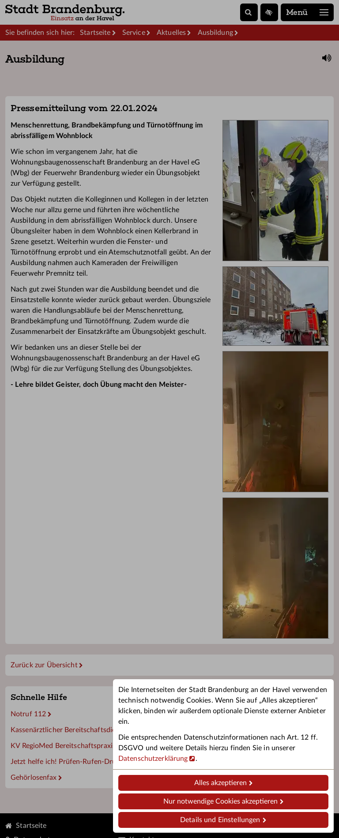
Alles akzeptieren (220, 782)
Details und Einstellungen (220, 819)
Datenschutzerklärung (153, 758)
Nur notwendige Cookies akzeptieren (220, 801)
